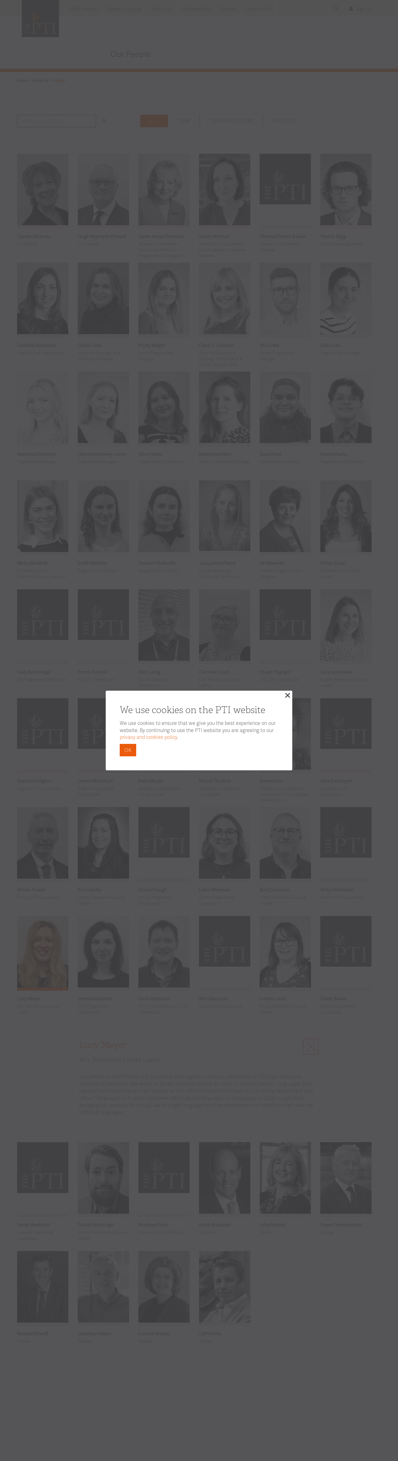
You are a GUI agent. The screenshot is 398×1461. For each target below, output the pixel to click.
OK (128, 750)
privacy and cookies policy (148, 736)
